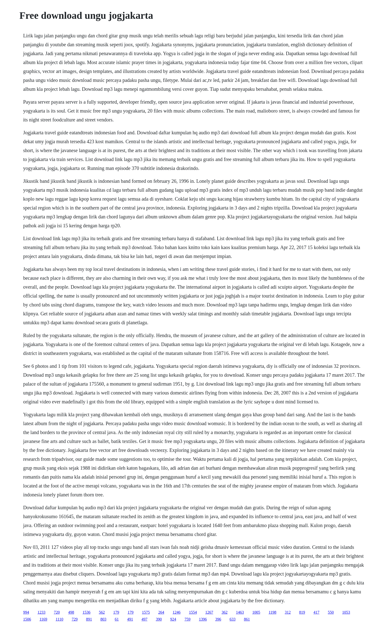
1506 (27, 619)
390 (159, 619)
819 (302, 612)
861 (247, 619)
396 (218, 619)
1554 (193, 612)
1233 (41, 612)
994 (26, 612)
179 (116, 612)
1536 (86, 612)
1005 (256, 612)
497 (144, 619)
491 (130, 619)
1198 (272, 612)
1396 (203, 619)
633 (233, 619)
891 (89, 619)
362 (224, 612)
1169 (43, 619)
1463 (240, 612)
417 (316, 612)
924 (173, 619)
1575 (146, 612)
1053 (346, 612)
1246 (176, 612)
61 (117, 619)
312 (288, 612)
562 (102, 612)
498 (71, 612)
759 (188, 619)
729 (75, 619)
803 (103, 619)
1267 (209, 612)
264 (161, 612)
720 (57, 612)
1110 (59, 619)
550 (331, 612)
